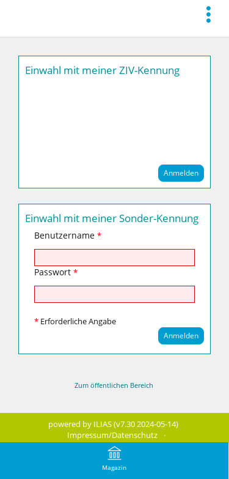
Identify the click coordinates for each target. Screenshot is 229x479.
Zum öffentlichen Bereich (114, 385)
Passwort (56, 272)
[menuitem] (212, 14)
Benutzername (67, 235)
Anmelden (181, 173)
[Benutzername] (114, 257)
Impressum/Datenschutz (112, 435)
